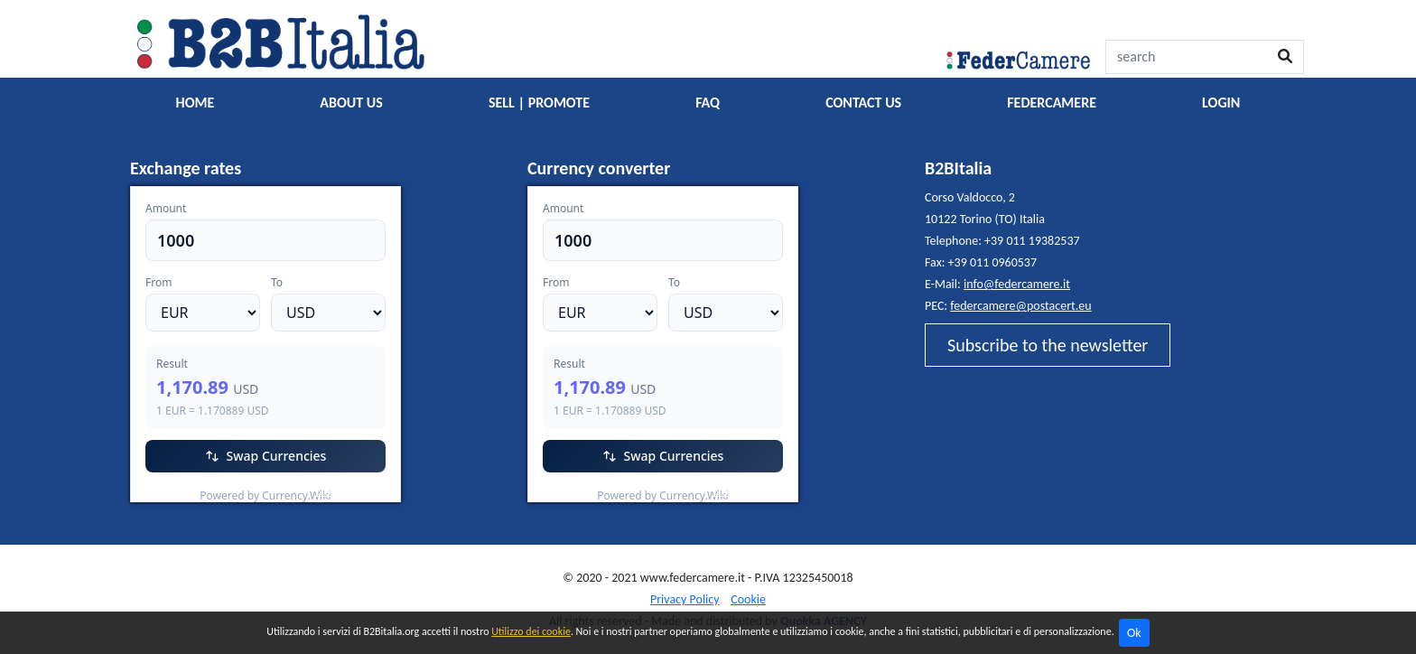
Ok (1134, 632)
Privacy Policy (685, 599)
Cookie (748, 599)
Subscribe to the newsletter (1047, 345)
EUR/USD (170, 491)
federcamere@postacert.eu (1020, 305)
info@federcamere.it (1017, 284)
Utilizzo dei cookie (531, 631)
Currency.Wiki (351, 491)
